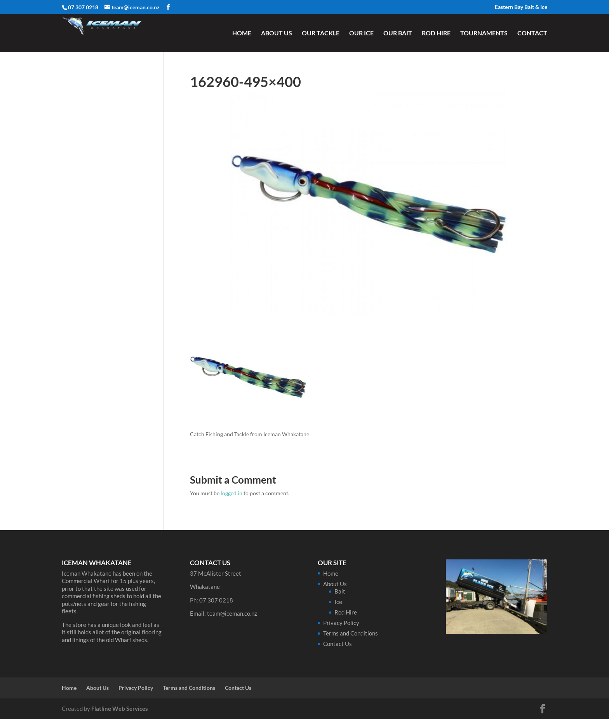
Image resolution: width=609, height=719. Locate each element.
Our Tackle (320, 33)
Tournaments (484, 33)
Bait (339, 591)
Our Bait (397, 33)
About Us (276, 33)
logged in (231, 493)
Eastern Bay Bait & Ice (521, 7)
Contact (532, 33)
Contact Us (337, 643)
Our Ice (361, 33)
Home (241, 33)
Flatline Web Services (119, 708)
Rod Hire (436, 33)
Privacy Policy (341, 622)
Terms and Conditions (350, 633)
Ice (338, 601)
